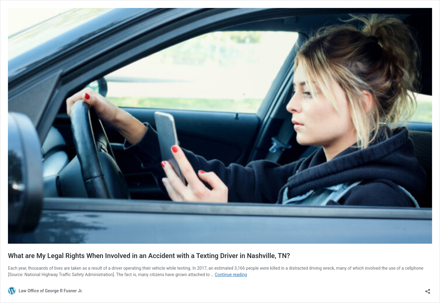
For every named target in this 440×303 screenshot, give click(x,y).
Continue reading (231, 274)
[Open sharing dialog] (428, 289)
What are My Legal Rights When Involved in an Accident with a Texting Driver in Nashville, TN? (149, 256)
